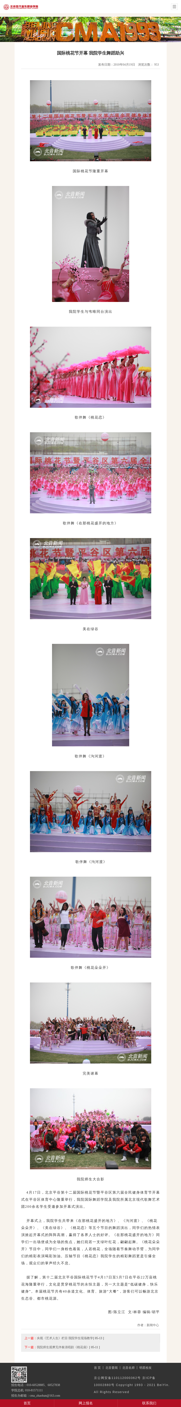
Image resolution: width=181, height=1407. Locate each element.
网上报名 (86, 1403)
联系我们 (149, 1403)
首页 (27, 1403)
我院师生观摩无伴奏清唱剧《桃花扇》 (63, 1347)
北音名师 (128, 1367)
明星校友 (145, 1367)
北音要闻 (111, 1367)
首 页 (97, 1367)
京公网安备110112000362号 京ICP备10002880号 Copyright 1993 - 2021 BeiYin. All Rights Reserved (132, 1385)
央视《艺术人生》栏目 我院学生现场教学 (65, 1338)
